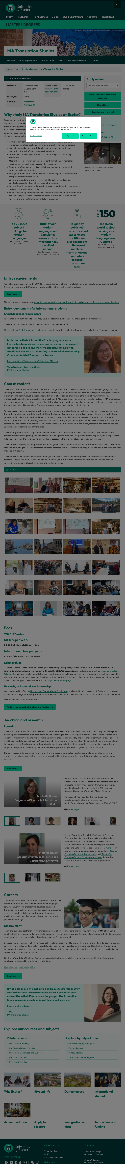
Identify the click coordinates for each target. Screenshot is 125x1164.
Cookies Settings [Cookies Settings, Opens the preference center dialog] (36, 136)
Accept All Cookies (88, 136)
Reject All (70, 136)
